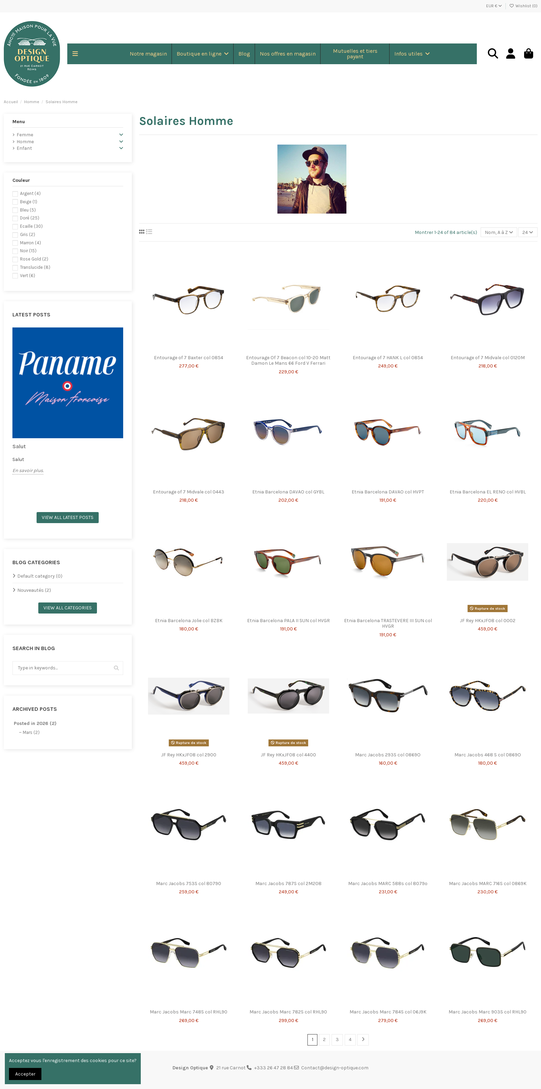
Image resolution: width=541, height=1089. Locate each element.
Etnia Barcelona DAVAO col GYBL (288, 492)
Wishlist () (523, 5)
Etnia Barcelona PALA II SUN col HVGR (288, 621)
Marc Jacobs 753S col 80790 (188, 883)
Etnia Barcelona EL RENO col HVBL (488, 492)
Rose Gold (34, 259)
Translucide (35, 267)
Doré (29, 217)
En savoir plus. (27, 470)
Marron (30, 242)
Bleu (28, 210)
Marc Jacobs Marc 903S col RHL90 (488, 1012)
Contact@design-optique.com (334, 1068)
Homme (25, 142)
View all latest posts (68, 517)
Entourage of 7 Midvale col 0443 (188, 492)
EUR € (494, 5)
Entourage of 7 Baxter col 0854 (188, 358)
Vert (27, 275)
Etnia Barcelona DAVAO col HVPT (388, 492)
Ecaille (31, 226)
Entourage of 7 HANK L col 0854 (388, 358)
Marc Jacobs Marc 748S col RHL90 (188, 1012)
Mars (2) (31, 732)
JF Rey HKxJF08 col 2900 (188, 755)
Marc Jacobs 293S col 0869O (388, 755)
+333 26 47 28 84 (273, 1068)
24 (527, 232)
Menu (18, 122)
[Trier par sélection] (499, 232)
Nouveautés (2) (34, 590)
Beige (28, 201)
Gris (27, 234)
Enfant (24, 148)
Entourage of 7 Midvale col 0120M (488, 358)
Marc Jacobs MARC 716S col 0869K (488, 883)
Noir (28, 250)
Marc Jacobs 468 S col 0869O (487, 755)
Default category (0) (39, 576)
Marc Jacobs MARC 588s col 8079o (387, 883)
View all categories (67, 608)
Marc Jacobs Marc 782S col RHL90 (288, 1012)
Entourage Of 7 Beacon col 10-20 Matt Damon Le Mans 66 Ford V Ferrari (288, 360)
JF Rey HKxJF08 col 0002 (487, 621)
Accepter (25, 1074)
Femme (25, 135)
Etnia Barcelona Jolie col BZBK (189, 621)
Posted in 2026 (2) (35, 723)
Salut (19, 446)
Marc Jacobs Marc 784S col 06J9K (388, 1012)
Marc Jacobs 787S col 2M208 (288, 883)
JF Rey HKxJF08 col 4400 (288, 755)
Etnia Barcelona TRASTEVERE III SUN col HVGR (388, 623)
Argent (30, 193)
